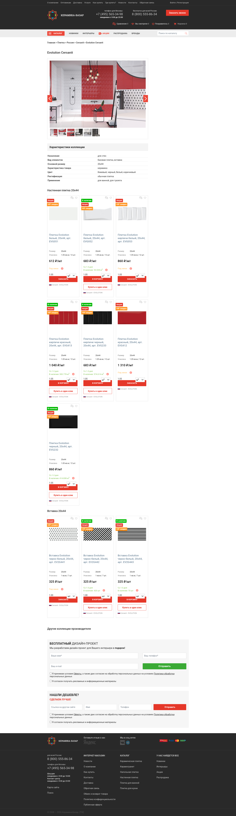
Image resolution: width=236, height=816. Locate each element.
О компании (52, 3)
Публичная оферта (93, 804)
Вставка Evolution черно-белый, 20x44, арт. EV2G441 (61, 559)
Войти (173, 3)
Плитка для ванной (129, 783)
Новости (122, 3)
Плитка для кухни (129, 788)
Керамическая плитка (131, 761)
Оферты (77, 673)
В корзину (97, 279)
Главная (51, 42)
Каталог (58, 33)
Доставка (77, 3)
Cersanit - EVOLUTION (58, 285)
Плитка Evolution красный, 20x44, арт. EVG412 (130, 342)
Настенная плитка (129, 777)
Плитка (61, 42)
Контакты (132, 3)
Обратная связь (147, 3)
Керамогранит (127, 766)
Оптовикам (66, 3)
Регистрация (183, 3)
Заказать (63, 279)
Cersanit (80, 42)
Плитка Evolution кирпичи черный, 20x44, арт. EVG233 (94, 342)
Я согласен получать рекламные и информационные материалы (84, 681)
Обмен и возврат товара (96, 794)
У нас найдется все (168, 755)
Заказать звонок (177, 13)
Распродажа (120, 33)
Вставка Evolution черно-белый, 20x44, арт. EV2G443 (130, 559)
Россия (70, 42)
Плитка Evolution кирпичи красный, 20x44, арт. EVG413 (60, 342)
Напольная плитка (129, 772)
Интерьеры (88, 33)
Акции (105, 33)
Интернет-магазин (94, 755)
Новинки (73, 33)
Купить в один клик (97, 287)
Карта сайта (53, 787)
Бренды (136, 33)
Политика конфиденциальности (99, 799)
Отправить (164, 666)
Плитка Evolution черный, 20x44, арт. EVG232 (61, 446)
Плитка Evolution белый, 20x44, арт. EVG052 (94, 238)
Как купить (98, 3)
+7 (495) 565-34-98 (109, 14)
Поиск (50, 793)
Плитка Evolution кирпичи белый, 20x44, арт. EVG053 (131, 238)
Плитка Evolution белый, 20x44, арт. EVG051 (60, 238)
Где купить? (110, 3)
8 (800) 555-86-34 (144, 14)
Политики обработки (164, 673)
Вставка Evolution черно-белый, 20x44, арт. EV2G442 (95, 559)
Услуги (87, 3)
